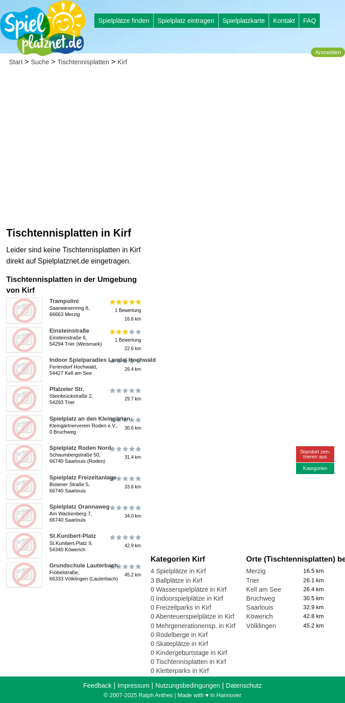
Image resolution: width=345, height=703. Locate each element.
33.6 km (124, 482)
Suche (40, 62)
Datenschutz (244, 685)
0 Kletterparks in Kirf (179, 670)
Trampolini (64, 301)
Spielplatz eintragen (185, 20)
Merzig (255, 571)
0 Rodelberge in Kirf (179, 634)
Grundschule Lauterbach (83, 565)
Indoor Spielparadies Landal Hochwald (102, 359)
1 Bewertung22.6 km (124, 340)
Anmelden (328, 52)
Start (15, 62)
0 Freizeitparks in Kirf (180, 607)
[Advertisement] (172, 139)
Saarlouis (259, 607)
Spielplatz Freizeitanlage (83, 477)
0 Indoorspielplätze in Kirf (186, 598)
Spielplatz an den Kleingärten (89, 418)
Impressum (133, 685)
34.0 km (124, 511)
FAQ (309, 20)
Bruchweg (260, 598)
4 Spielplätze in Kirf (178, 571)
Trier (252, 580)
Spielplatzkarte (243, 20)
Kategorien (315, 468)
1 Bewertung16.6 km (124, 310)
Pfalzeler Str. (66, 389)
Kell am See (263, 589)
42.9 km (124, 541)
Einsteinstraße (69, 330)
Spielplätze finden (124, 20)
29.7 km (124, 394)
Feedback (97, 685)
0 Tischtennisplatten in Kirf (188, 661)
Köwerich (259, 616)
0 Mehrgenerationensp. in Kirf (192, 625)
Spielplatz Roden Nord (80, 447)
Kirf (122, 62)
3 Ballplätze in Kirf (176, 580)
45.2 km (124, 570)
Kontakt (284, 20)
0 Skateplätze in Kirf (179, 643)
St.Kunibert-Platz (72, 535)
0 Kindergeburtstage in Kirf (188, 652)
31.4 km (124, 453)
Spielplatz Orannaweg (79, 506)
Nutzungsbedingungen (187, 685)
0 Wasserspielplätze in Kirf (188, 589)
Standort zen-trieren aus (315, 454)
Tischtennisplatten (83, 62)
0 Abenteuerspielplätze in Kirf (192, 616)
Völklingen (261, 625)
